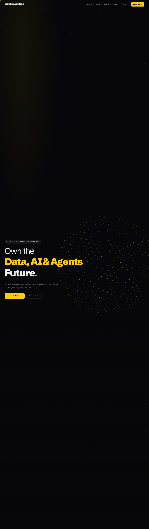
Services (89, 4)
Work (98, 4)
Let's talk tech (14, 296)
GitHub (124, 4)
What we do (34, 296)
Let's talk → (137, 4)
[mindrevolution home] (15, 4)
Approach (107, 4)
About (116, 4)
